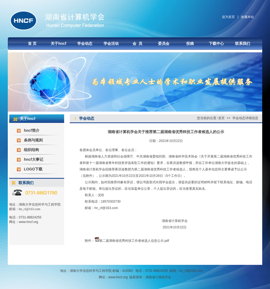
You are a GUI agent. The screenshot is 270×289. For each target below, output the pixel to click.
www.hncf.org (28, 222)
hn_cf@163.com (29, 209)
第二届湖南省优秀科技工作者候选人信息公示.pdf (134, 241)
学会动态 (84, 43)
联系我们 (242, 43)
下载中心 (216, 43)
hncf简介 (31, 130)
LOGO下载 (33, 169)
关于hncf (58, 43)
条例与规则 (33, 140)
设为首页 (228, 17)
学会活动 (111, 43)
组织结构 (31, 150)
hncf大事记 (33, 159)
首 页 (32, 43)
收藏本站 (247, 17)
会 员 (137, 43)
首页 (221, 118)
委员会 (163, 43)
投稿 (190, 43)
